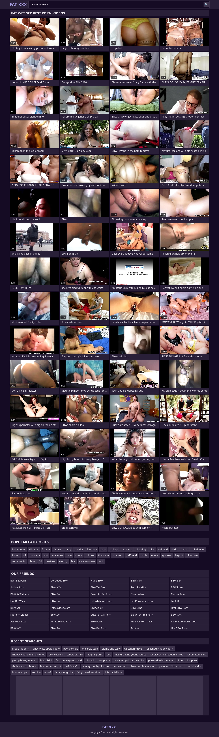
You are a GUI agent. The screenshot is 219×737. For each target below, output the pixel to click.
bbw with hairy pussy (98, 660)
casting (63, 561)
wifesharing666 (133, 648)
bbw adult (97, 608)
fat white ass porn (101, 601)
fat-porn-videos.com (143, 601)
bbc (73, 561)
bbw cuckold (56, 654)
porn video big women (161, 660)
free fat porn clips (141, 621)
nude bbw (97, 580)
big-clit (179, 555)
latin (69, 555)
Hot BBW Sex (17, 601)
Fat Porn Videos (19, 614)
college (114, 549)
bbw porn (96, 621)
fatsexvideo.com (60, 608)
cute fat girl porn (101, 614)
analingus (57, 555)
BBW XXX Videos (19, 594)
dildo (174, 549)
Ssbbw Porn (17, 587)
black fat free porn (142, 614)
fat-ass (57, 549)
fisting (15, 555)
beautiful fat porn (101, 594)
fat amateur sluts (197, 654)
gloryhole (192, 555)
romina (36, 672)
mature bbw (178, 594)
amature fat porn (61, 621)
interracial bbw (113, 672)
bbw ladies (137, 594)
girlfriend (131, 555)
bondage (35, 555)
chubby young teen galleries (28, 654)
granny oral (119, 666)
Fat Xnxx (136, 628)
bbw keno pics (20, 672)
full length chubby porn (159, 648)
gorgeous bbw (59, 580)
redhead (163, 549)
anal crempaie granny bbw (129, 660)
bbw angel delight (50, 666)
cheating (141, 549)
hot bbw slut (194, 666)
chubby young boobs (24, 666)
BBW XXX (15, 628)
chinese (90, 555)
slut (46, 555)
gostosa (166, 555)
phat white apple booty (46, 648)
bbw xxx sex (98, 587)
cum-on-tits (18, 561)
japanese (127, 549)
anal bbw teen (90, 648)
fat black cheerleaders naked (166, 654)
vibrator (33, 549)
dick (152, 549)
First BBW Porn (179, 608)
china (32, 561)
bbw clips (136, 608)
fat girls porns (95, 654)
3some (46, 549)
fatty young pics (64, 672)
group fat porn (20, 648)
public (144, 555)
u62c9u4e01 (72, 666)
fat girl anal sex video (89, 672)
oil (24, 555)
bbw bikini (46, 660)
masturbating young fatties (130, 654)
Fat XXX (175, 601)
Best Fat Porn (18, 580)
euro (103, 549)
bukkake (50, 561)
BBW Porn (56, 594)
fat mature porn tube (183, 621)
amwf (47, 672)
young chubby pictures (96, 666)
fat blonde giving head (69, 660)
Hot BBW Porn (179, 628)
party (68, 549)
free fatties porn (187, 660)
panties (79, 549)
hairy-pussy (18, 549)
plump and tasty (111, 648)
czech (78, 555)
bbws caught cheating (142, 666)
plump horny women (24, 660)
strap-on (117, 555)
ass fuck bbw (18, 621)
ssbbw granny (75, 654)
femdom (92, 549)
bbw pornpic (70, 648)
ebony (155, 555)
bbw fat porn (98, 628)
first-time (103, 555)
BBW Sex (15, 608)
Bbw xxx (55, 614)
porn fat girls (138, 587)
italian (184, 549)
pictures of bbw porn (171, 666)
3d (40, 561)
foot (101, 561)
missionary (198, 549)
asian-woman (87, 561)
